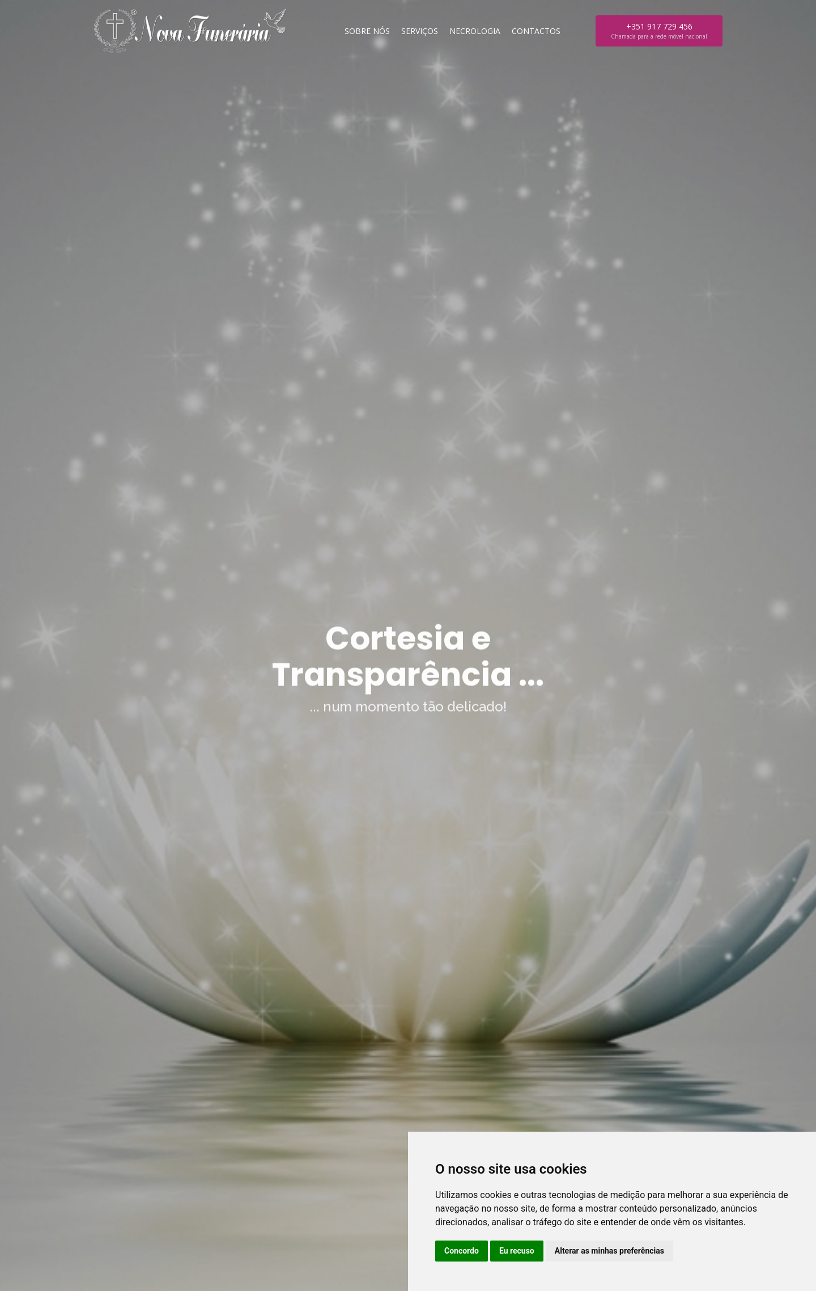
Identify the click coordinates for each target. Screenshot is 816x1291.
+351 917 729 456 (659, 30)
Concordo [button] (461, 1250)
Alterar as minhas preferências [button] (609, 1250)
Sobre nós (367, 31)
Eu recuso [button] (516, 1250)
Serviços (419, 31)
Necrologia (474, 31)
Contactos (536, 31)
